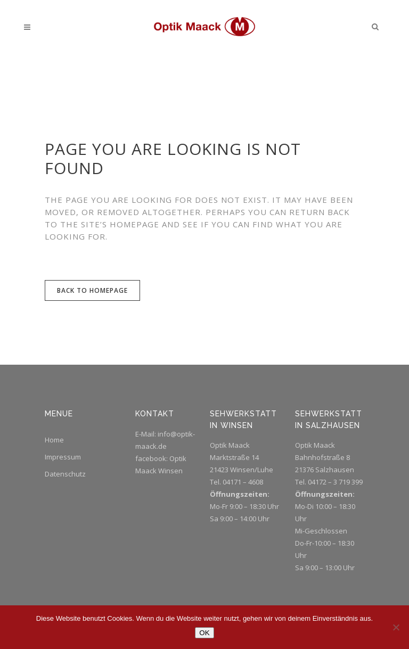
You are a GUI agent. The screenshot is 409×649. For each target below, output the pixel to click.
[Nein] (395, 627)
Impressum (63, 457)
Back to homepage (92, 290)
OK (204, 633)
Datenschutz (65, 474)
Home (54, 440)
